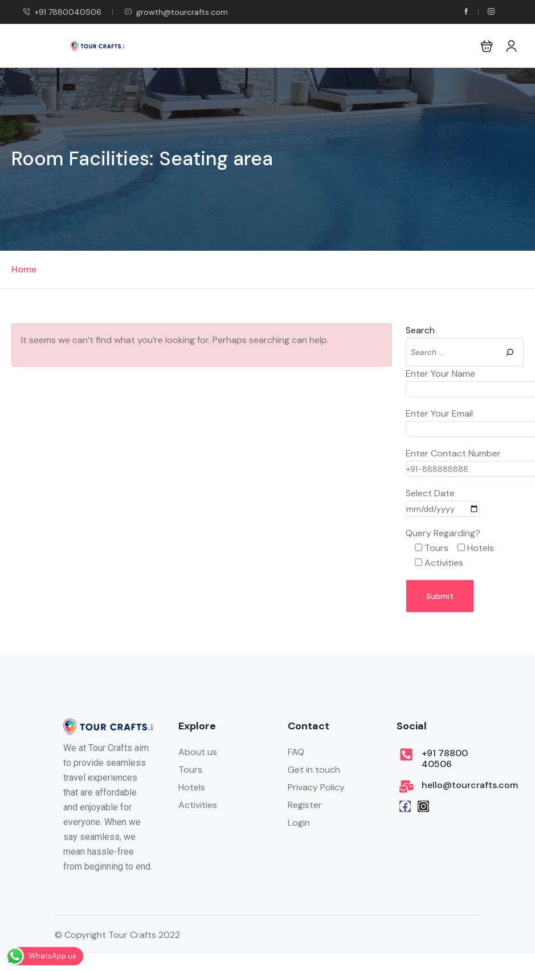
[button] (486, 45)
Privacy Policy (316, 787)
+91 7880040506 (62, 12)
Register (305, 805)
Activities (197, 805)
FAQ (296, 752)
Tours (190, 770)
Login (299, 823)
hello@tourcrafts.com (470, 785)
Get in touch (314, 770)
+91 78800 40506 (445, 758)
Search (420, 330)
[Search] (509, 352)
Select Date (443, 501)
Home (23, 269)
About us (197, 752)
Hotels (191, 787)
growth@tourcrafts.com (176, 12)
